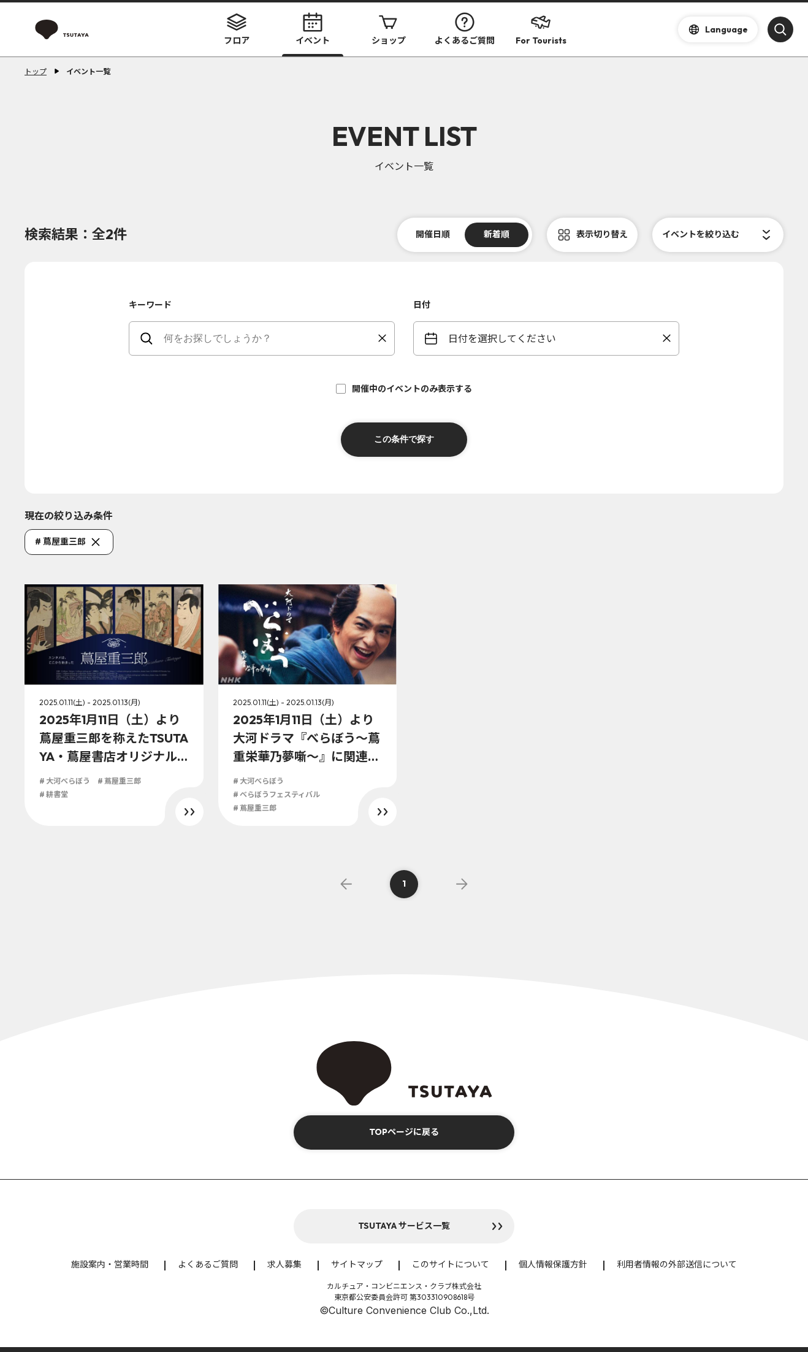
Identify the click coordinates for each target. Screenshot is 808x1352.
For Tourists (541, 29)
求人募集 (284, 1264)
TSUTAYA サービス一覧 (404, 1225)
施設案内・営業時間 (109, 1264)
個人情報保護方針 (553, 1264)
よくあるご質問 (465, 29)
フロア (237, 29)
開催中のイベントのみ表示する (404, 388)
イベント (312, 29)
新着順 (496, 234)
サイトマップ (357, 1264)
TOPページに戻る (404, 1131)
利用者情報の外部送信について (677, 1264)
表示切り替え (602, 234)
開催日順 (433, 234)
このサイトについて (450, 1264)
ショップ (389, 29)
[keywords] (269, 338)
